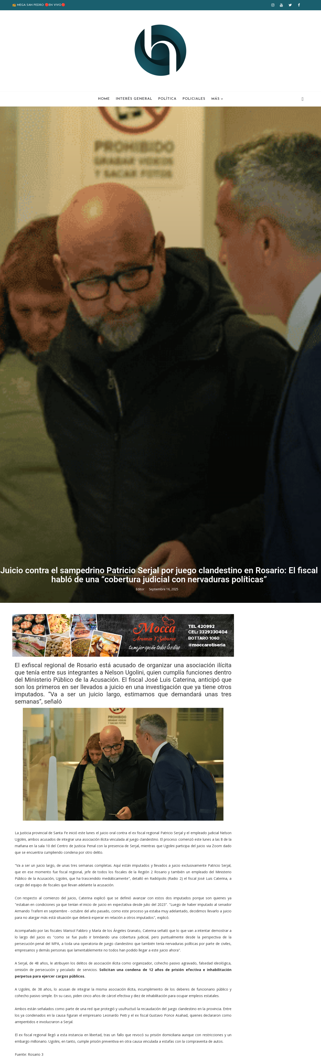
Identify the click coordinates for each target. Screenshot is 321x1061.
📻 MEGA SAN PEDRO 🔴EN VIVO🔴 (40, 5)
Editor (142, 727)
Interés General (134, 98)
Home (104, 98)
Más (215, 98)
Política (167, 98)
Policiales (194, 98)
